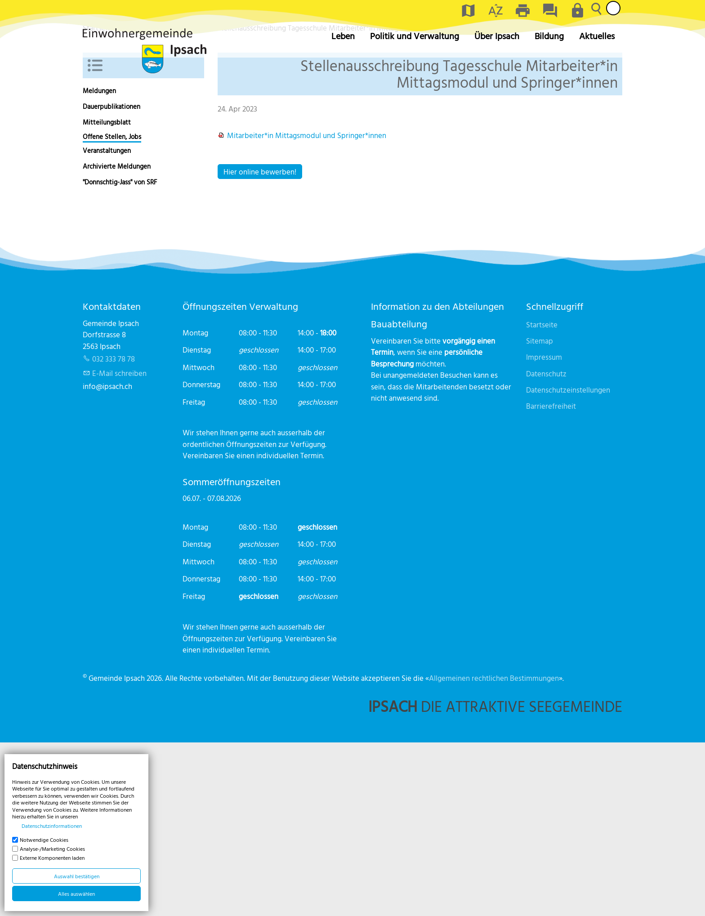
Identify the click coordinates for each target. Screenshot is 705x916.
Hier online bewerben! (259, 344)
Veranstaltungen (107, 324)
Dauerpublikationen (111, 280)
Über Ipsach (496, 36)
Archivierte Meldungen (117, 340)
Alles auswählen (76, 893)
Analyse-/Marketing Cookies (52, 849)
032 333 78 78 (113, 532)
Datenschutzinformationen (52, 826)
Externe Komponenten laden (52, 857)
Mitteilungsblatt (107, 295)
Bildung (549, 36)
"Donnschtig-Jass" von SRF (120, 355)
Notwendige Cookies (44, 840)
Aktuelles (597, 36)
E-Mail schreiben (119, 546)
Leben (343, 36)
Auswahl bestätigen (76, 876)
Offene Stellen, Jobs (112, 310)
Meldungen (99, 264)
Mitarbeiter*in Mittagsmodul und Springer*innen (306, 308)
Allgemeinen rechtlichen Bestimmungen (494, 851)
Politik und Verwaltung (414, 36)
